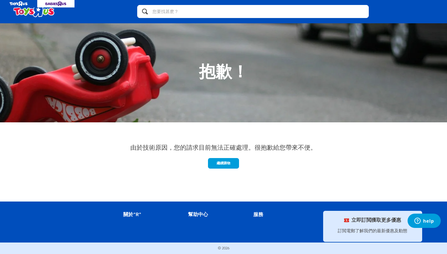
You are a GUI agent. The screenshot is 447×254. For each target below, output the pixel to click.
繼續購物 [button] (223, 163)
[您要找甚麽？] (253, 11)
